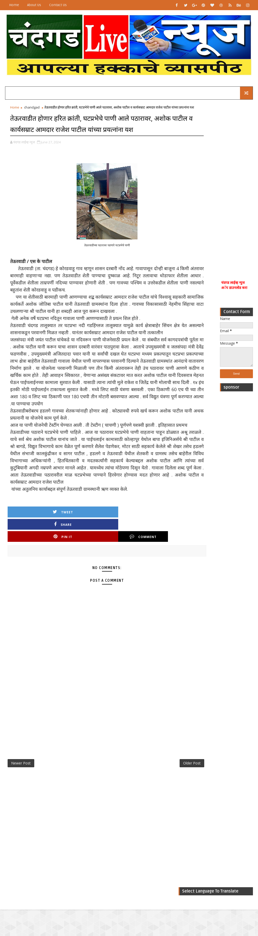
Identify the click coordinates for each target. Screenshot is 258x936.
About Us (34, 5)
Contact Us (58, 5)
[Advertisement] (236, 185)
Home (14, 5)
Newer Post (21, 800)
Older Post (161, 800)
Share (71, 572)
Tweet (29, 572)
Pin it (113, 572)
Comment (155, 572)
